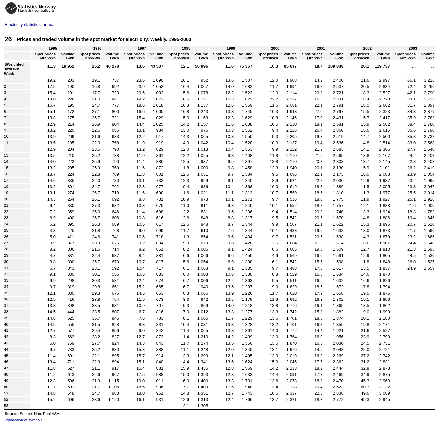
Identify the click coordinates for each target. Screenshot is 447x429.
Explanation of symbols (22, 420)
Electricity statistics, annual (30, 24)
